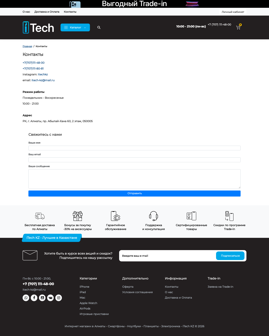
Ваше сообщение (39, 166)
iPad (83, 292)
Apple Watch (88, 303)
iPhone (84, 286)
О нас (26, 11)
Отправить (134, 193)
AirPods (85, 308)
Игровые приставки (94, 314)
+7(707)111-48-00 (33, 62)
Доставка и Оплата (46, 11)
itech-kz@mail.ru (43, 80)
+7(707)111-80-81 (33, 68)
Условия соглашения (137, 292)
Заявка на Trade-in (220, 286)
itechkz (43, 74)
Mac (82, 297)
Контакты (70, 11)
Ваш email (34, 154)
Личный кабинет (233, 11)
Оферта (127, 286)
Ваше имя (34, 142)
